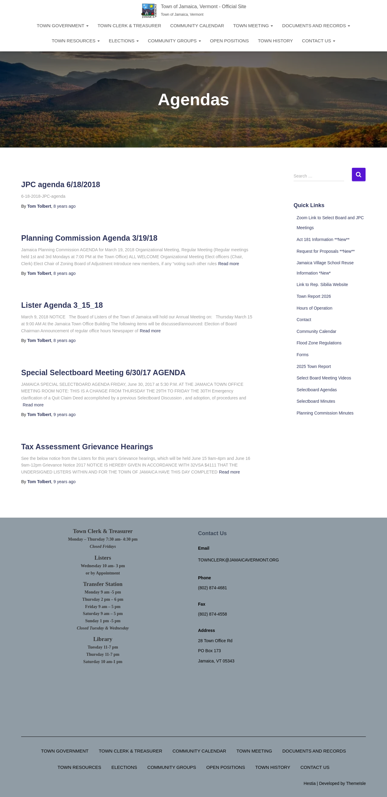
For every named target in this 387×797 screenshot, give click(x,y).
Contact (304, 319)
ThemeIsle (356, 783)
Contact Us (318, 40)
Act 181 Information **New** (323, 239)
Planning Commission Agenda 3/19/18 (89, 238)
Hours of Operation (314, 308)
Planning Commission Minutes (325, 413)
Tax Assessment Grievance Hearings (87, 446)
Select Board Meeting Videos (324, 378)
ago (65, 206)
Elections (124, 40)
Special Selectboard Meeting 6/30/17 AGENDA (103, 372)
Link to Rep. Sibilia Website (322, 284)
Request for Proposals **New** (326, 251)
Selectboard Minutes (316, 401)
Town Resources (76, 40)
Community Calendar (197, 25)
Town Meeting (253, 25)
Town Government (63, 25)
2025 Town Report (314, 366)
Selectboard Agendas (317, 389)
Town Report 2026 (314, 296)
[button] (87, 25)
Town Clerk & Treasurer (129, 25)
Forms (303, 354)
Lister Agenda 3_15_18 (62, 305)
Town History (275, 40)
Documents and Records (316, 25)
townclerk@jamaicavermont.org (238, 560)
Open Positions (229, 40)
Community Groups (174, 40)
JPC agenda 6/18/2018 (60, 184)
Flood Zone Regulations (319, 342)
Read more (228, 263)
